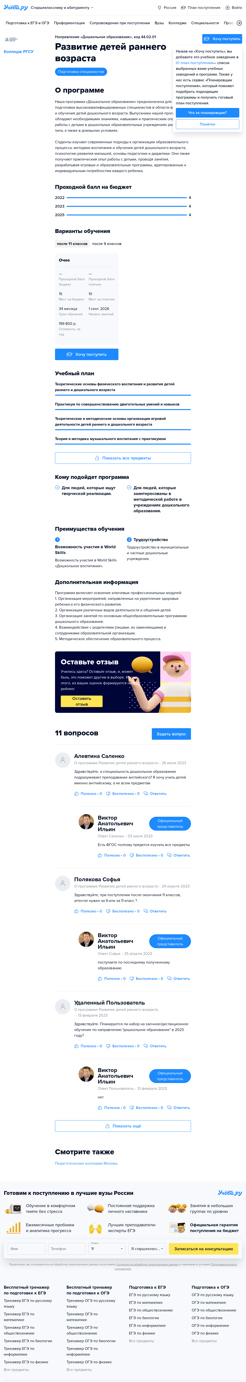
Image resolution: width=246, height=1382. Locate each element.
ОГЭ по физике (205, 1333)
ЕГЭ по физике (142, 1333)
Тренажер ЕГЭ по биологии (28, 1341)
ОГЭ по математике (209, 1302)
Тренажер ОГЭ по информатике (82, 1351)
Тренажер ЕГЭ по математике (19, 1317)
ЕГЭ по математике (146, 1302)
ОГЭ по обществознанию (214, 1310)
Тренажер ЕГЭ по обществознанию (19, 1330)
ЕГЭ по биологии (144, 1318)
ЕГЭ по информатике (147, 1325)
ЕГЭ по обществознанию (151, 1310)
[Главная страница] (16, 8)
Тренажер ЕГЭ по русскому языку (28, 1303)
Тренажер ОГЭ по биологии (91, 1341)
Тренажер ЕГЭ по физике (26, 1362)
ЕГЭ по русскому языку (149, 1295)
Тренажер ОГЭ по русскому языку (91, 1303)
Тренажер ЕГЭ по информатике (19, 1351)
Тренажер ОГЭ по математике (82, 1317)
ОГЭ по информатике (210, 1325)
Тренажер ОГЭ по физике (89, 1362)
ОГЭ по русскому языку (213, 1295)
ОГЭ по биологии (207, 1318)
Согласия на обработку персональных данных (148, 1264)
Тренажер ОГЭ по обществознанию (82, 1330)
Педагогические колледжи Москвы (86, 1163)
